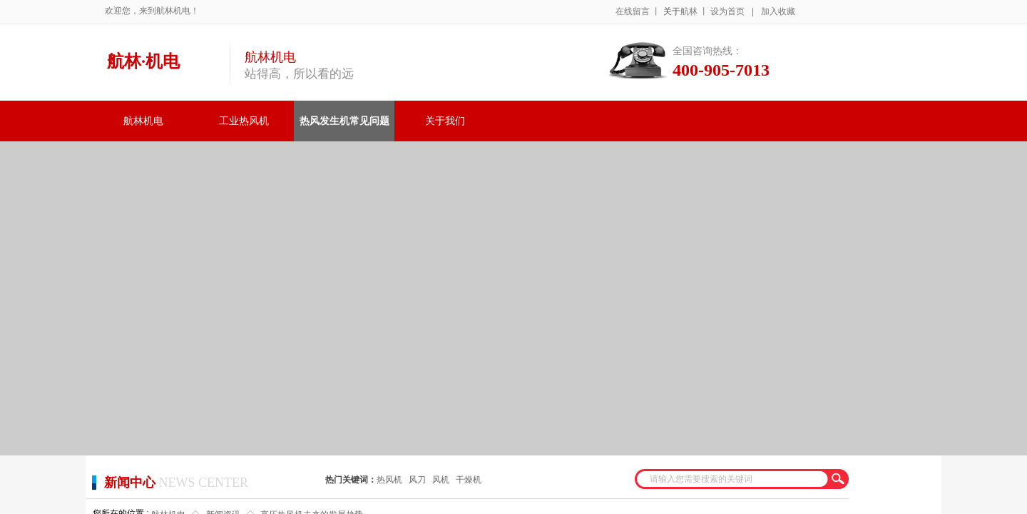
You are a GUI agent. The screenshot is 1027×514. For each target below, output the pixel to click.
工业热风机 (244, 121)
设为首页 (727, 11)
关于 (671, 11)
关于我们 (445, 121)
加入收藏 (778, 11)
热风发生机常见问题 (344, 121)
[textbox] (732, 479)
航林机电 (143, 121)
